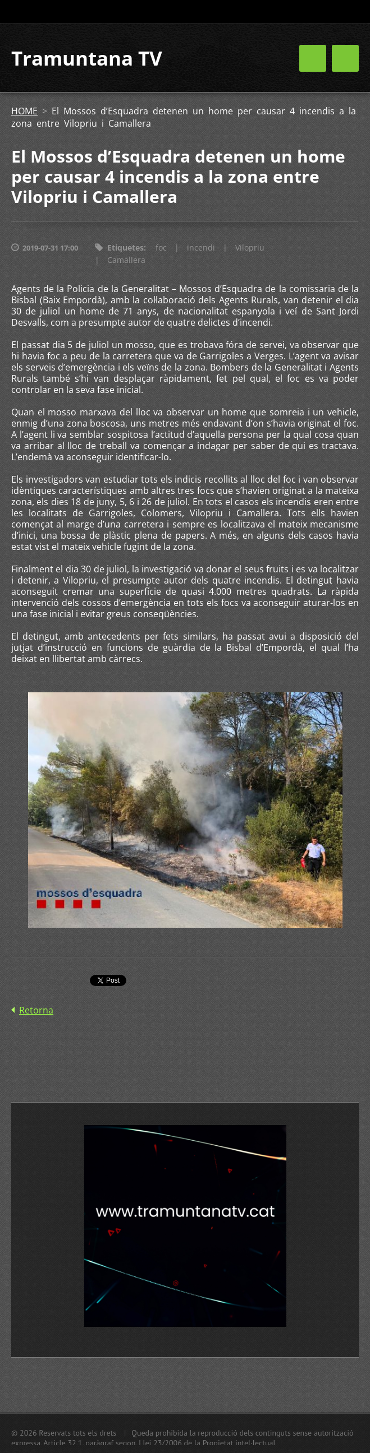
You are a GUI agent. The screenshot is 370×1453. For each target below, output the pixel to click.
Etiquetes (125, 247)
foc (161, 247)
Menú (345, 58)
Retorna (36, 1010)
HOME (24, 111)
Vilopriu (249, 247)
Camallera (126, 259)
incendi (201, 247)
